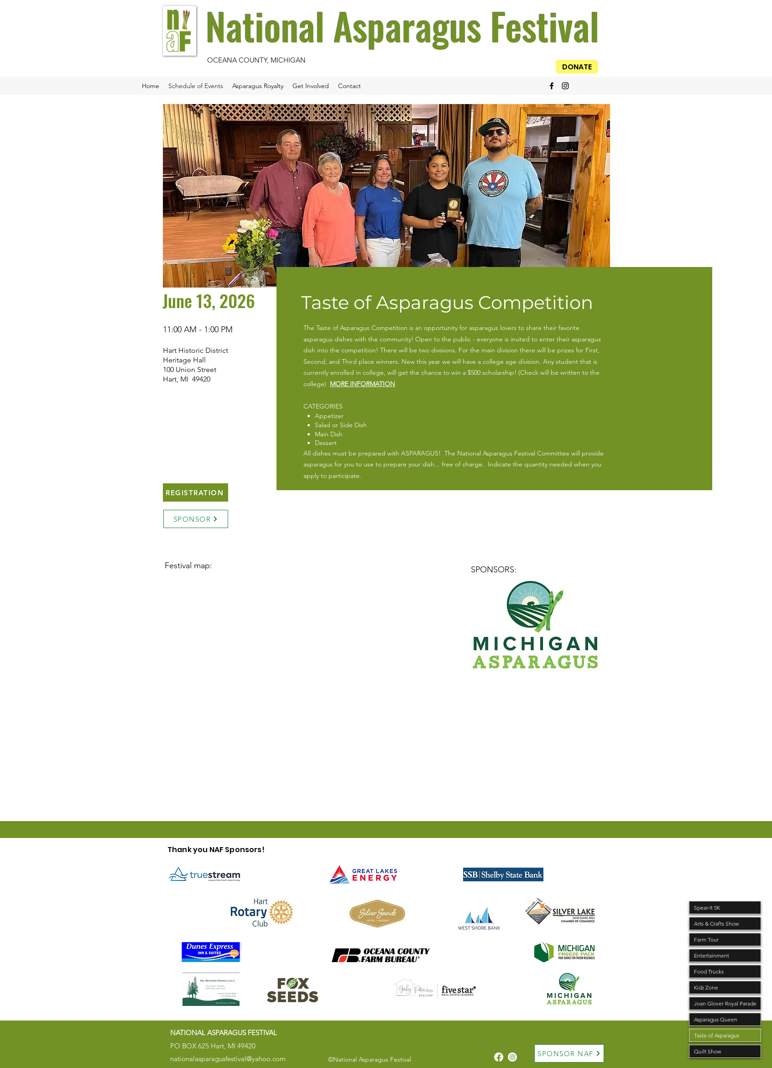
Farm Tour (706, 939)
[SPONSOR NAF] (569, 1053)
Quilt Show (707, 1051)
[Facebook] (498, 1057)
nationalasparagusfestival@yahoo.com (228, 1058)
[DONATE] (577, 66)
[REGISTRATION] (195, 492)
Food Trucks (709, 971)
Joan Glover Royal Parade (725, 1003)
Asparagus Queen (715, 1019)
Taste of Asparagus (716, 1035)
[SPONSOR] (195, 519)
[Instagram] (512, 1057)
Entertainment (711, 955)
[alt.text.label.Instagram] (565, 85)
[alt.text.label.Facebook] (551, 85)
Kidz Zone (706, 987)
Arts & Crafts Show (716, 923)
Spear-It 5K (707, 907)
